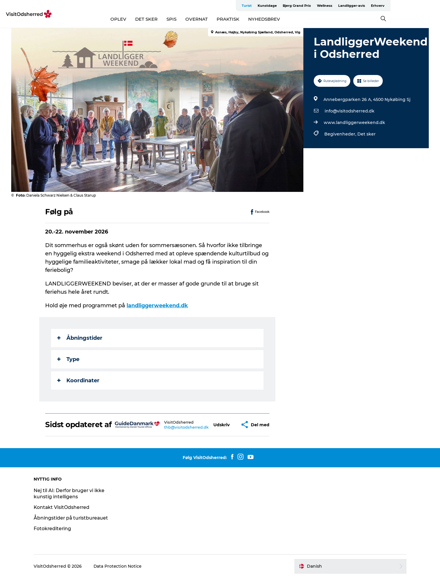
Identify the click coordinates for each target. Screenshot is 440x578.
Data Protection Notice (121, 566)
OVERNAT (221, 19)
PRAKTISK (252, 19)
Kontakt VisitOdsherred (65, 507)
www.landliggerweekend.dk (354, 122)
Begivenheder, (340, 134)
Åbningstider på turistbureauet (75, 518)
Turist (290, 6)
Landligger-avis (395, 6)
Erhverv (421, 6)
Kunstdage (310, 6)
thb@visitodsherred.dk (186, 427)
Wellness (368, 6)
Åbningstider (80, 338)
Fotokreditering (56, 528)
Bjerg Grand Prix (340, 6)
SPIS (196, 19)
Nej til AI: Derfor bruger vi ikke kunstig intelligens (73, 493)
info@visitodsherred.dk (349, 111)
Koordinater (79, 380)
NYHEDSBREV (289, 19)
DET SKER (171, 19)
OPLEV (143, 19)
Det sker (366, 134)
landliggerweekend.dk (158, 305)
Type (69, 359)
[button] (222, 424)
